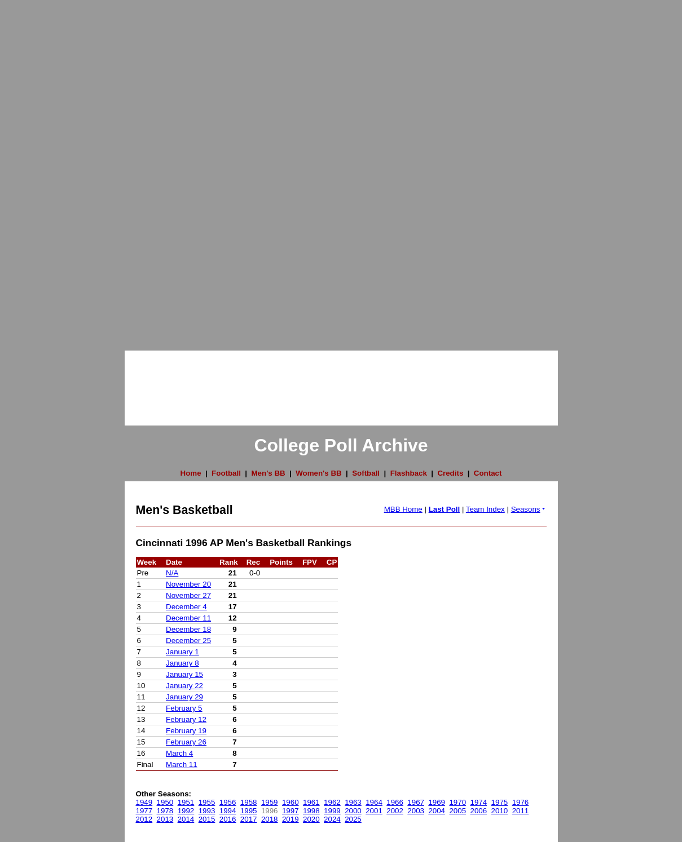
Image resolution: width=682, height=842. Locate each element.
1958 (248, 802)
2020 (311, 819)
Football (226, 473)
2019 (290, 819)
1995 (248, 810)
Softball (366, 473)
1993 (207, 810)
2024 (332, 819)
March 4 (179, 753)
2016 (227, 819)
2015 (207, 819)
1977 (144, 810)
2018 (269, 819)
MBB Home (403, 509)
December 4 (186, 606)
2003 (415, 810)
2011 (520, 810)
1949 (144, 802)
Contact (488, 473)
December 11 (188, 618)
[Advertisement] (45, 169)
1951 (186, 802)
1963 (353, 802)
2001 (374, 810)
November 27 (188, 595)
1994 (227, 810)
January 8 (182, 663)
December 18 (188, 629)
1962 (332, 802)
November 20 (188, 584)
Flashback (408, 473)
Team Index (485, 509)
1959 (269, 802)
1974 (478, 802)
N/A (172, 573)
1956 (227, 802)
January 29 (184, 697)
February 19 (186, 730)
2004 (436, 810)
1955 (207, 802)
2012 (144, 819)
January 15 (184, 674)
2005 (457, 810)
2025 (353, 819)
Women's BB (318, 473)
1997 (290, 810)
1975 (499, 802)
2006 (478, 810)
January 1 (182, 652)
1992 (186, 810)
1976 (520, 802)
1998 (311, 810)
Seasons (529, 509)
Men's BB (268, 473)
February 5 (184, 708)
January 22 (184, 685)
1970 (457, 802)
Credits (450, 473)
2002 (394, 810)
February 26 (186, 742)
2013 (165, 819)
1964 (374, 802)
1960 (290, 802)
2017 (248, 819)
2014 (186, 819)
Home (191, 473)
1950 (165, 802)
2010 (499, 810)
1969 (436, 802)
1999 (332, 810)
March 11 (181, 764)
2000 (353, 810)
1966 (394, 802)
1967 (415, 802)
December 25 (188, 640)
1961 (311, 802)
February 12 (186, 719)
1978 (165, 810)
